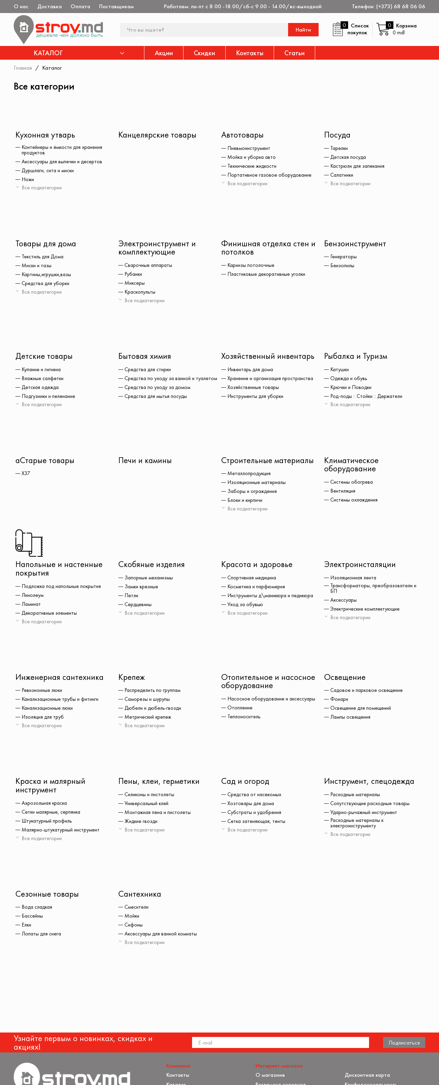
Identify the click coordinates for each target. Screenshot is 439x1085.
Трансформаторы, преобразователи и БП (374, 589)
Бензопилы (342, 266)
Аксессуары (343, 601)
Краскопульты (140, 292)
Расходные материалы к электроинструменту (358, 824)
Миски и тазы (37, 266)
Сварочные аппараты (149, 266)
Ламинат (32, 605)
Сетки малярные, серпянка (52, 814)
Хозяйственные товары (253, 388)
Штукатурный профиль (48, 823)
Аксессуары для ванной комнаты (162, 936)
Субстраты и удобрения (255, 814)
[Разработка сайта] (415, 1071)
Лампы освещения (351, 718)
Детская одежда (41, 388)
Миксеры (134, 283)
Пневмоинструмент (249, 148)
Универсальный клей (147, 805)
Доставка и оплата (280, 1050)
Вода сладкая (38, 909)
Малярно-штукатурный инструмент (62, 832)
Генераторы (343, 257)
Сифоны (133, 927)
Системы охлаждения (354, 501)
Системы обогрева (351, 483)
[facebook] (18, 1073)
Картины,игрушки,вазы (47, 275)
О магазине (270, 1007)
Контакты (249, 53)
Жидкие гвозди (141, 823)
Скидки (204, 53)
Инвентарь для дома (251, 370)
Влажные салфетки (44, 379)
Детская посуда (349, 157)
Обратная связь (365, 1035)
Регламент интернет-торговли (282, 1019)
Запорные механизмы (149, 579)
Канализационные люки (49, 709)
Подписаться (404, 974)
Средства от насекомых (255, 796)
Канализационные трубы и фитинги (62, 701)
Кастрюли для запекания (359, 166)
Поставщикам (116, 6)
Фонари (339, 701)
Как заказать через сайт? (288, 1041)
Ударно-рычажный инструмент (364, 814)
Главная (23, 67)
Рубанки (133, 275)
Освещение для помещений (362, 709)
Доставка (49, 6)
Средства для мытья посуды (156, 401)
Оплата (80, 6)
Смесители (137, 909)
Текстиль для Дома (44, 257)
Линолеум (33, 596)
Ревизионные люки (43, 692)
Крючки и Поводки (352, 388)
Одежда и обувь (349, 379)
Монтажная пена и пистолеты (158, 814)
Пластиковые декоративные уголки (268, 275)
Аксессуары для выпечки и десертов (63, 161)
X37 (26, 474)
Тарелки (339, 148)
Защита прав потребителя (289, 1031)
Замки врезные (141, 588)
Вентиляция (343, 492)
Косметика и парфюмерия (257, 588)
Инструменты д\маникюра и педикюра (272, 597)
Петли (131, 597)
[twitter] (37, 1073)
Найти (303, 29)
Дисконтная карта (368, 1007)
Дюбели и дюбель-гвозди (154, 709)
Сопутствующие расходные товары (371, 805)
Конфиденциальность (371, 1016)
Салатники (342, 175)
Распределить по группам (153, 692)
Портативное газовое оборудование (270, 175)
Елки (27, 927)
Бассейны (33, 918)
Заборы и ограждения (252, 492)
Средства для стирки (148, 370)
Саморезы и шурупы (147, 701)
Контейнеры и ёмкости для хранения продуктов (63, 149)
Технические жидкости (253, 166)
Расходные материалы (356, 796)
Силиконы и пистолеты (150, 796)
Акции (164, 53)
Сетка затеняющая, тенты (257, 823)
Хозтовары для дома (251, 805)
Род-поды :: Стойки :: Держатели (368, 397)
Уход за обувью (245, 606)
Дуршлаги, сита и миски (49, 170)
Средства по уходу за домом (158, 392)
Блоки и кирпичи (246, 501)
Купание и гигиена (42, 370)
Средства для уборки (46, 284)
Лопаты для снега (42, 936)
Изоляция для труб (44, 718)
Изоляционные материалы (257, 483)
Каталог (176, 1016)
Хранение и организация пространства (272, 379)
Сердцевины (138, 606)
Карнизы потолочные (251, 266)
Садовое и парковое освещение (367, 692)
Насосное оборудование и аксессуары (272, 700)
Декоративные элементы (50, 614)
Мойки (132, 918)
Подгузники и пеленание (50, 397)
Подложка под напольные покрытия (63, 587)
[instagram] (56, 1073)
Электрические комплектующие (366, 610)
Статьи (294, 53)
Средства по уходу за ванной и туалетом (160, 380)
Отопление (240, 709)
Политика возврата (369, 1025)
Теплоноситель (244, 718)
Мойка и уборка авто (252, 157)
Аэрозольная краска (45, 805)
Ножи (28, 179)
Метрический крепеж (148, 718)
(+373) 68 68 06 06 (400, 6)
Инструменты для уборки (256, 397)
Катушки (340, 370)
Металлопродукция (250, 474)
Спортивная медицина (252, 579)
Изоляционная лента (354, 579)
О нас (21, 6)
